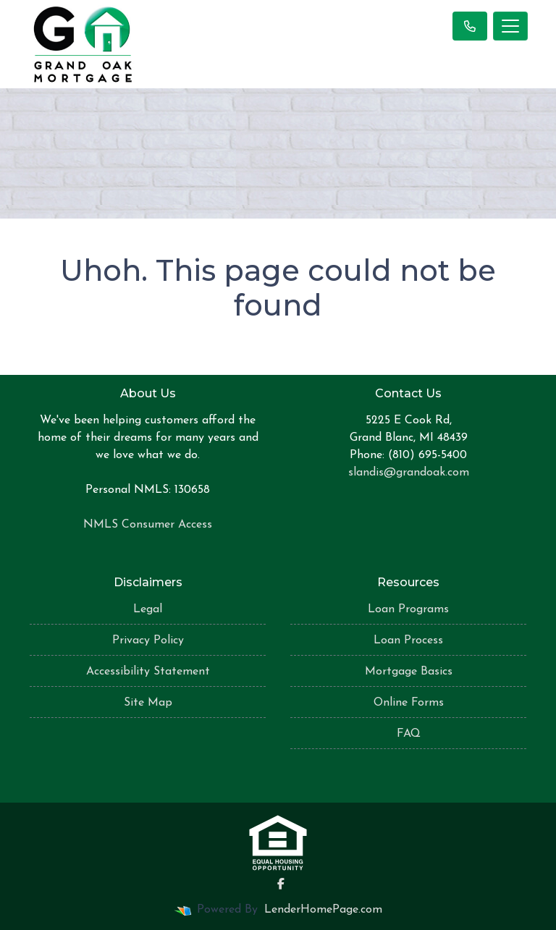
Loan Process (408, 640)
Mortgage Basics (408, 671)
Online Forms (409, 703)
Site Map (148, 703)
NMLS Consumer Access (147, 524)
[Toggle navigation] (510, 26)
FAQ (409, 734)
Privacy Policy (148, 640)
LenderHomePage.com (323, 910)
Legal (147, 609)
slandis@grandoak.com (408, 472)
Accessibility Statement (148, 671)
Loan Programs (408, 609)
